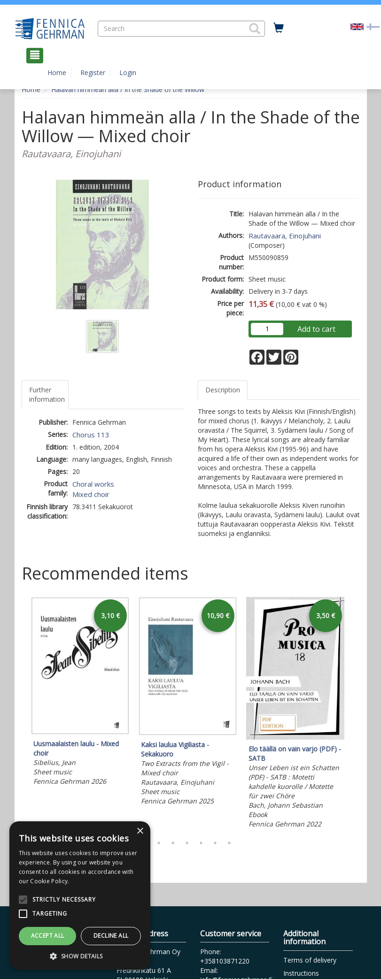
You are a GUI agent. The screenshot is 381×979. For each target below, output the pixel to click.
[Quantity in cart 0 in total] (279, 28)
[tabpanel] (80, 693)
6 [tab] (215, 843)
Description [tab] (222, 389)
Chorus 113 (90, 434)
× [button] (139, 831)
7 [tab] (229, 843)
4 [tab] (187, 843)
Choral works (93, 484)
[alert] (79, 895)
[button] (254, 28)
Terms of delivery (309, 960)
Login (127, 72)
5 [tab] (201, 843)
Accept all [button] (47, 936)
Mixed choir (90, 494)
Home (56, 72)
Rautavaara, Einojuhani (285, 235)
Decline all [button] (110, 936)
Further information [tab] (47, 394)
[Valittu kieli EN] (357, 26)
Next (355, 714)
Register (92, 72)
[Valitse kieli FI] (373, 26)
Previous (19, 714)
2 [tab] (158, 843)
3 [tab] (173, 843)
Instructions (301, 973)
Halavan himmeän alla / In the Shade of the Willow (127, 89)
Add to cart (316, 329)
